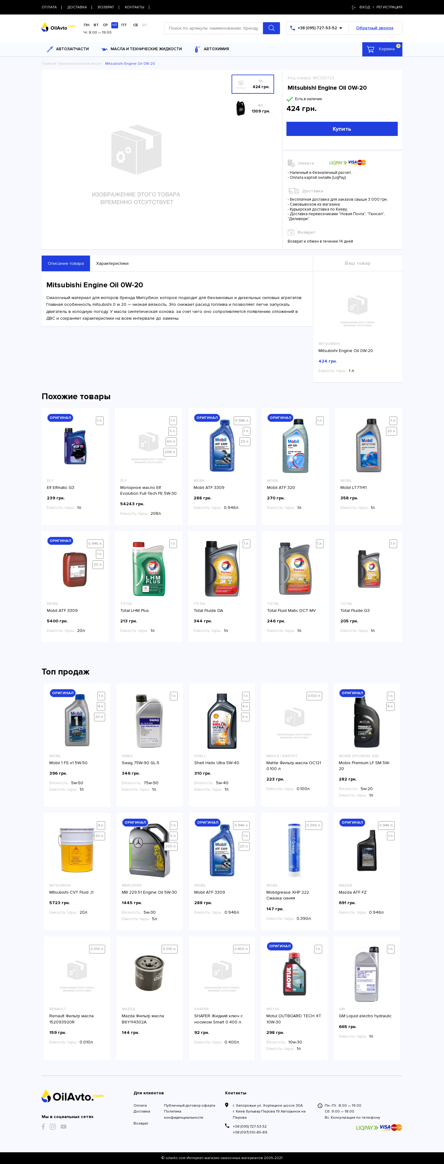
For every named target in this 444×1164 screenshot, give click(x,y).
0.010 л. (97, 949)
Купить (342, 128)
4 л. (101, 706)
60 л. (171, 441)
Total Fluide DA (208, 610)
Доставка (142, 1111)
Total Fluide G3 (355, 610)
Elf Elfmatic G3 (60, 487)
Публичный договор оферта (189, 1105)
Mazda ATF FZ (353, 892)
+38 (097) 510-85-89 (250, 1132)
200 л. (170, 846)
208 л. (170, 452)
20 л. (244, 441)
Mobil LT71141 (353, 487)
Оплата (140, 1105)
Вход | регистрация (377, 7)
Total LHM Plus (134, 610)
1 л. (99, 420)
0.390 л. (313, 825)
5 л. (173, 431)
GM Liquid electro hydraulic (365, 1015)
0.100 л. (314, 696)
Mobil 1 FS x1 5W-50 (68, 762)
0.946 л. (242, 420)
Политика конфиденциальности (183, 1114)
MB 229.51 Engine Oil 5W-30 (149, 892)
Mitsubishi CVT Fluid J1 (71, 892)
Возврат (141, 1123)
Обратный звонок (374, 28)
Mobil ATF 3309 (209, 487)
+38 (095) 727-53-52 (250, 1126)
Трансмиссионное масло (80, 63)
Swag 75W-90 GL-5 (140, 762)
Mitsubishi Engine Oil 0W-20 (346, 350)
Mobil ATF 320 (281, 487)
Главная (49, 63)
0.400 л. (241, 949)
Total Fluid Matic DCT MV (291, 610)
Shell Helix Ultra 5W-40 (216, 762)
